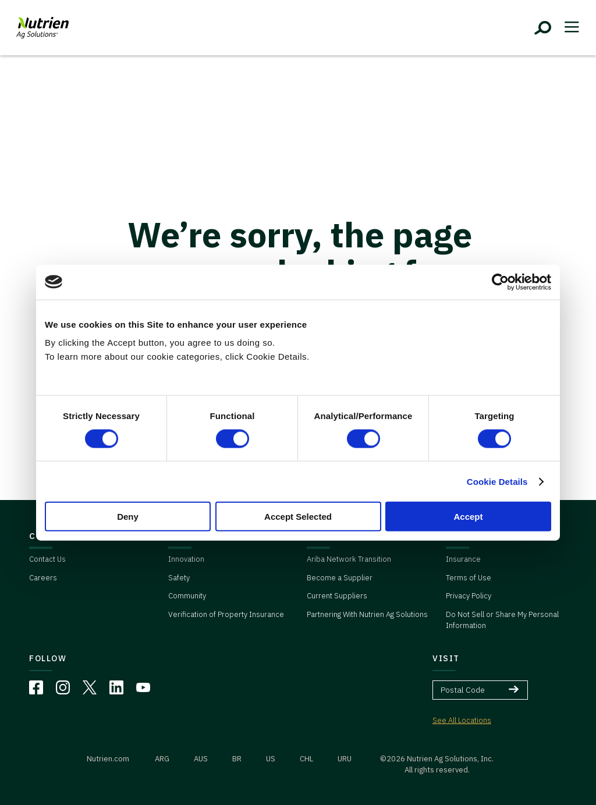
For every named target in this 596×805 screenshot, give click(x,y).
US (270, 759)
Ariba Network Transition (349, 559)
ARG (162, 759)
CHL (306, 759)
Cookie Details (497, 481)
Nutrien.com (108, 759)
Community (187, 596)
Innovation (186, 559)
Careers (43, 578)
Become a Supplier (339, 578)
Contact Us (47, 559)
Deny (128, 517)
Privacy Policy (468, 596)
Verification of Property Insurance (226, 614)
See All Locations (461, 720)
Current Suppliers (337, 596)
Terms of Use (468, 578)
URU (345, 759)
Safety (179, 578)
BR (237, 759)
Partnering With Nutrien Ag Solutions (367, 614)
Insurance (463, 559)
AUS (201, 759)
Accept (468, 517)
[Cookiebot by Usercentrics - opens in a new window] (500, 281)
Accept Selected (298, 517)
